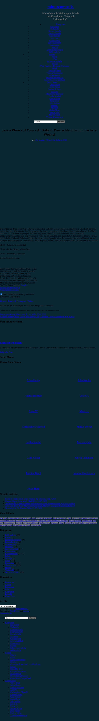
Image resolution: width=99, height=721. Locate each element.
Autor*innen (52, 82)
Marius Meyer (54, 110)
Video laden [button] (15, 297)
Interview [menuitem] (14, 636)
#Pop (55, 59)
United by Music (84, 523)
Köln (94, 521)
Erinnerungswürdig (55, 50)
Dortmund (88, 518)
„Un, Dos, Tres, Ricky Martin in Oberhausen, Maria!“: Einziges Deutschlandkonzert (40, 506)
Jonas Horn (54, 101)
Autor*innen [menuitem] (10, 680)
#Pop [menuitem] (12, 657)
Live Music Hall (28, 523)
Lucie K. (54, 105)
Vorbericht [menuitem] (14, 627)
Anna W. (54, 91)
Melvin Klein (54, 115)
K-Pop (84, 521)
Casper (64, 518)
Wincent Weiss (25, 525)
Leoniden (7, 523)
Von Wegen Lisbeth (6, 525)
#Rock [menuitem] (13, 655)
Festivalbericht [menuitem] (16, 632)
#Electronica (55, 75)
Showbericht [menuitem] (15, 634)
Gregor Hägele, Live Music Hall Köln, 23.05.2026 (26, 501)
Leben (7, 556)
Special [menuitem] (13, 646)
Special (55, 47)
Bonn (60, 518)
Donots (82, 518)
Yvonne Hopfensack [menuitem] (18, 715)
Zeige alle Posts (6, 352)
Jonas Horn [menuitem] (15, 699)
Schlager (61, 523)
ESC (17, 521)
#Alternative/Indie (54, 61)
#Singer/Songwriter (55, 73)
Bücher (8, 537)
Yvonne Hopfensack (54, 117)
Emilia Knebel (55, 96)
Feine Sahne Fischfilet (50, 521)
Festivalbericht (54, 33)
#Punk (54, 68)
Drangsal (95, 518)
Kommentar (55, 45)
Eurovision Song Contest (35, 521)
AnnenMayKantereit (14, 518)
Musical (35, 523)
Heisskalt (72, 521)
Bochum (55, 518)
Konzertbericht (54, 31)
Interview (55, 38)
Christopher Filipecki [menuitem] (19, 692)
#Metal (54, 64)
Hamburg (65, 521)
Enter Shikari (11, 521)
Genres (52, 54)
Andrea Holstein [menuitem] (17, 687)
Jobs (7, 589)
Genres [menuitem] (8, 653)
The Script (68, 523)
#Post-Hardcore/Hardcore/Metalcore (55, 66)
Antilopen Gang (26, 518)
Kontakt (8, 594)
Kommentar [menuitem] (15, 643)
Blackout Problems (42, 518)
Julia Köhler (55, 103)
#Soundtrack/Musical (55, 78)
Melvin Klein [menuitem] (15, 713)
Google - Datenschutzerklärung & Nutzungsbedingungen (14, 287)
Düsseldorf (3, 521)
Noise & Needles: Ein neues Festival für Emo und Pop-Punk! (30, 499)
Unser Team (55, 84)
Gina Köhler (55, 98)
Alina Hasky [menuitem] (15, 685)
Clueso (69, 518)
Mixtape (8, 558)
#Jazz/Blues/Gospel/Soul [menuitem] (20, 678)
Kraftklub (89, 521)
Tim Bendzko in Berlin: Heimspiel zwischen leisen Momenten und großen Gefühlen (40, 503)
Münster (47, 523)
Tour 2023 (75, 523)
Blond (50, 518)
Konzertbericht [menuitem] (16, 629)
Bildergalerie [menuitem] (15, 650)
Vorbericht (54, 29)
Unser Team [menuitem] (15, 683)
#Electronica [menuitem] (15, 673)
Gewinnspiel (55, 40)
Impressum (9, 587)
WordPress (14, 611)
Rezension (54, 26)
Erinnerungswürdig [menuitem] (18, 648)
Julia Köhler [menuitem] (15, 701)
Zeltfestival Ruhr (36, 525)
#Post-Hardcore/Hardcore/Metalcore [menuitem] (25, 664)
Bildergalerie (54, 52)
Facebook (12, 301)
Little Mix (19, 523)
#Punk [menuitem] (13, 667)
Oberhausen (54, 523)
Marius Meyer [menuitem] (16, 708)
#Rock (54, 57)
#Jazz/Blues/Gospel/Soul (54, 80)
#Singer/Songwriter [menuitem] (18, 671)
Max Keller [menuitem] (15, 711)
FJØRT (59, 521)
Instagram (22, 301)
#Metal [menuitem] (13, 662)
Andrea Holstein (54, 89)
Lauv (1, 523)
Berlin (33, 518)
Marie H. (54, 108)
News (7, 561)
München (41, 523)
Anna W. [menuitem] (14, 690)
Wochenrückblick (12, 572)
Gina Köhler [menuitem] (15, 697)
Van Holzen (93, 523)
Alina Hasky (55, 87)
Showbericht (55, 36)
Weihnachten (17, 525)
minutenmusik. (60, 7)
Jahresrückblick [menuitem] (16, 641)
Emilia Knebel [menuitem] (16, 694)
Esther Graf (23, 521)
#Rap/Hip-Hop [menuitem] (16, 669)
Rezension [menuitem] (14, 625)
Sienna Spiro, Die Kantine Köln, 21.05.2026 (23, 508)
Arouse (26, 611)
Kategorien (60, 24)
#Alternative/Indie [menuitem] (17, 660)
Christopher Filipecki (54, 94)
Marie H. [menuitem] (14, 706)
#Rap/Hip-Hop (54, 71)
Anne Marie (3, 518)
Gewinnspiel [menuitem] (15, 639)
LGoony (12, 523)
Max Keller (54, 112)
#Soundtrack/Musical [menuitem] (19, 676)
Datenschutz (10, 582)
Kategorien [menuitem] (9, 622)
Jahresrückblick (54, 43)
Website (3, 301)
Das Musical (76, 518)
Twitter (31, 301)
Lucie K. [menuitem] (14, 704)
